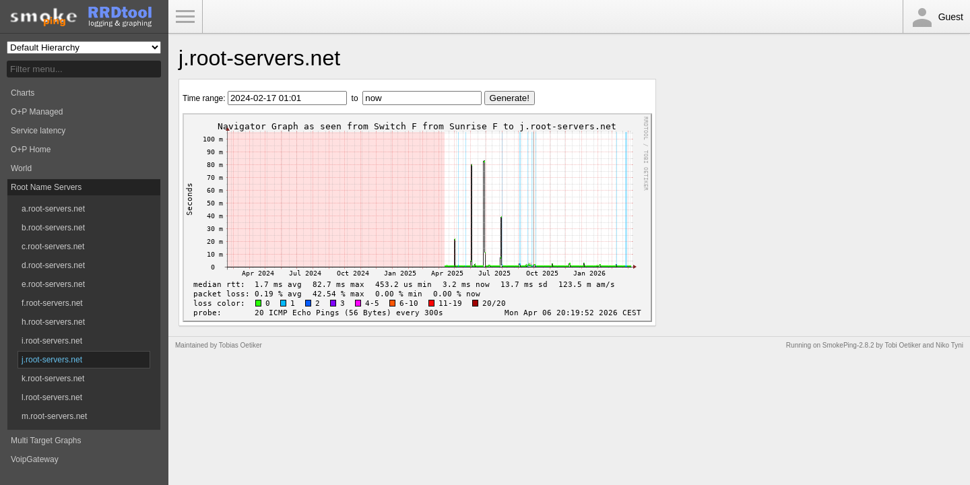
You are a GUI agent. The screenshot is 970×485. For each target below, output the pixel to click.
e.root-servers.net (53, 284)
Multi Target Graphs (46, 440)
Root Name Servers (46, 187)
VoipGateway (35, 459)
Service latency (38, 130)
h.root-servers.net (53, 322)
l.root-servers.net (52, 397)
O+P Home (31, 149)
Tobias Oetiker (240, 345)
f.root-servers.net (52, 303)
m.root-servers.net (54, 416)
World (21, 168)
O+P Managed (37, 112)
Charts (22, 93)
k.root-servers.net (53, 378)
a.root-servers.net (53, 209)
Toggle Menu (185, 17)
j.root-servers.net (52, 359)
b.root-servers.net (53, 227)
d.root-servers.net (53, 265)
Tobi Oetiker (902, 345)
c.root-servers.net (53, 246)
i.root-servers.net (52, 341)
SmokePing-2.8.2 (848, 345)
